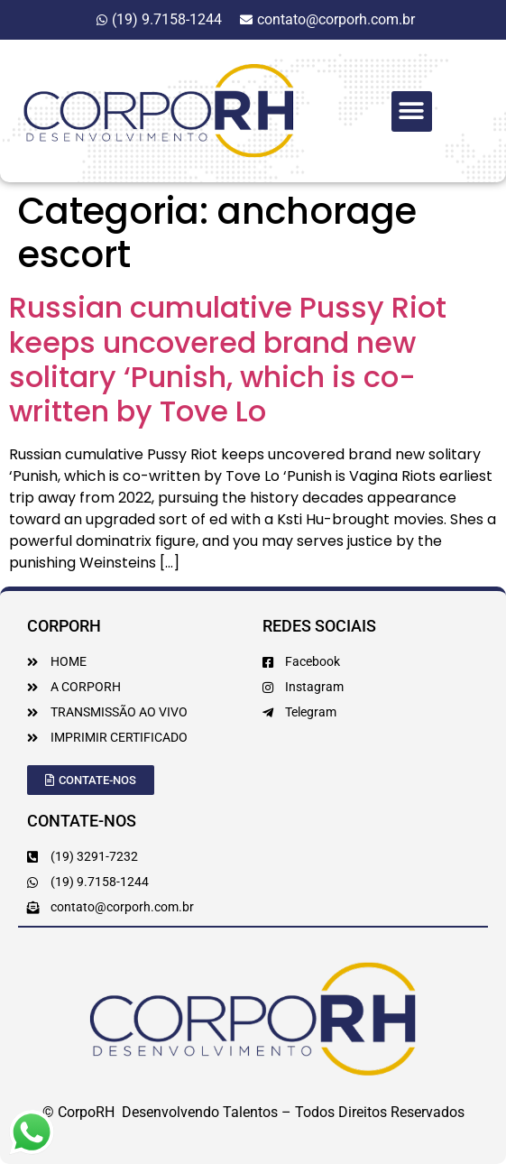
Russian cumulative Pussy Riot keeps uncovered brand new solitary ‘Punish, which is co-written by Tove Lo (227, 359)
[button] (411, 111)
